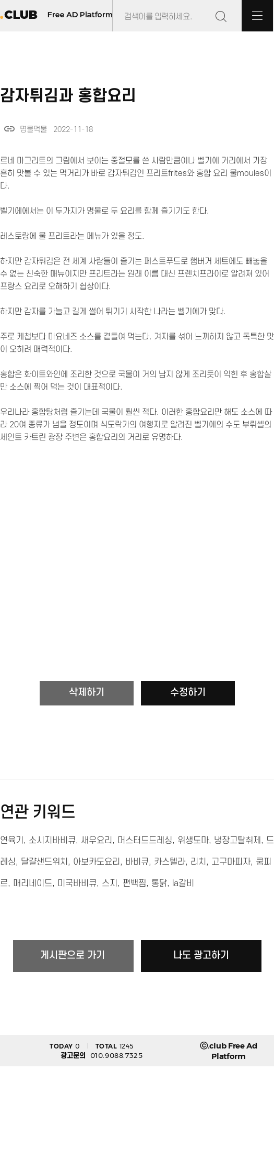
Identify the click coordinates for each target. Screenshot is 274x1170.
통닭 (159, 883)
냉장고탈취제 (237, 840)
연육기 (11, 840)
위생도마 (193, 840)
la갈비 (183, 883)
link (9, 129)
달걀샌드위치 (44, 862)
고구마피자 (231, 862)
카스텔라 (169, 862)
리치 (198, 862)
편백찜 (134, 883)
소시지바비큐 (52, 840)
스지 (109, 883)
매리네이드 (32, 883)
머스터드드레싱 (144, 840)
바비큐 (137, 862)
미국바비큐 (77, 883)
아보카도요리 (96, 862)
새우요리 (96, 840)
